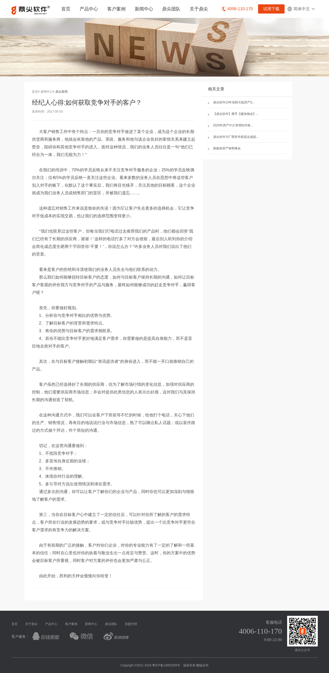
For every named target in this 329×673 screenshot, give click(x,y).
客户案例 (116, 8)
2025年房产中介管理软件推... (233, 125)
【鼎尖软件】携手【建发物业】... (236, 114)
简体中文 (301, 8)
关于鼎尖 (199, 8)
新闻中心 (144, 8)
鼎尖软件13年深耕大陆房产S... (234, 102)
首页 (65, 8)
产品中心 (89, 8)
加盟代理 (131, 624)
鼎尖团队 (171, 8)
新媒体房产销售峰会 (227, 148)
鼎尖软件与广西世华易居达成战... (236, 137)
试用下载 (271, 9)
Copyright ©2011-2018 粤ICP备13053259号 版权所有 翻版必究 (164, 665)
